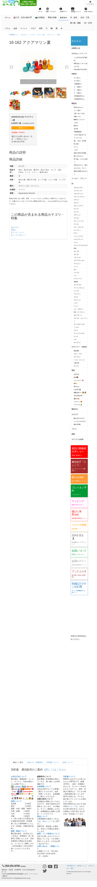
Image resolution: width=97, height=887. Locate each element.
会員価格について (44, 786)
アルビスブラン (78, 187)
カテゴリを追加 (77, 439)
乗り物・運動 (75, 23)
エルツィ (76, 203)
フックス (76, 291)
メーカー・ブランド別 (37, 35)
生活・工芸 (84, 17)
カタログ (75, 414)
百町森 (76, 282)
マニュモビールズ (79, 324)
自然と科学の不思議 (80, 153)
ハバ (75, 275)
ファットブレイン (79, 288)
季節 (73, 370)
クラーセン (77, 357)
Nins (58, 35)
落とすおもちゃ (78, 156)
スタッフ (72, 806)
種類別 (74, 103)
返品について (42, 816)
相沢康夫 (76, 351)
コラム (7, 28)
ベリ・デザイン (78, 309)
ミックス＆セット (19, 235)
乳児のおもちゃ (78, 107)
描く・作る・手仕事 (80, 141)
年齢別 (74, 74)
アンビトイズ (78, 190)
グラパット (51, 35)
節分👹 (76, 377)
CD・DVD (88, 23)
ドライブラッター (79, 260)
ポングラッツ (78, 315)
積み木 (76, 125)
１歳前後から (78, 84)
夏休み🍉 (77, 398)
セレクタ (76, 251)
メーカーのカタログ (80, 421)
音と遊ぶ (76, 144)
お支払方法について (19, 776)
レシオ (76, 336)
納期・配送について (19, 831)
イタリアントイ (78, 194)
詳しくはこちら (54, 769)
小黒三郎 (76, 363)
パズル (76, 150)
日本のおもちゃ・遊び (80, 165)
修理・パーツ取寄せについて (48, 834)
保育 (41, 28)
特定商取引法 (71, 866)
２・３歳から (78, 87)
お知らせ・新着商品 (35, 762)
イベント (23, 28)
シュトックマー (78, 236)
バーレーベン (78, 278)
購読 (72, 868)
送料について (16, 801)
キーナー (76, 209)
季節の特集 (52, 17)
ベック (76, 306)
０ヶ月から (77, 78)
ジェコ (76, 242)
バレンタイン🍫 (79, 380)
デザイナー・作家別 (79, 347)
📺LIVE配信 (40, 17)
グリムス (76, 218)
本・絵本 (73, 17)
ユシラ (76, 330)
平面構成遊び (78, 132)
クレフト (76, 212)
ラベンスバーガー (79, 333)
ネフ (75, 269)
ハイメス (76, 272)
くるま (76, 122)
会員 (15, 28)
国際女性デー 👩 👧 (80, 392)
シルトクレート (78, 239)
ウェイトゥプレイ (79, 196)
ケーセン (76, 224)
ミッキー (76, 327)
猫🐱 (75, 383)
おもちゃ (63, 17)
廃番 (73, 434)
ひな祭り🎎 (77, 389)
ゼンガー (76, 254)
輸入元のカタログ (79, 418)
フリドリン (77, 294)
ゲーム (76, 147)
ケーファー (77, 230)
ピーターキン (78, 285)
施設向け (75, 409)
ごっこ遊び (77, 110)
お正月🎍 (77, 374)
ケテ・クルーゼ (78, 227)
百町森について (52, 762)
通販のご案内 (18, 762)
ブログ (33, 28)
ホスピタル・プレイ (80, 168)
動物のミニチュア (79, 119)
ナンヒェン (77, 263)
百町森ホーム (13, 35)
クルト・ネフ (78, 354)
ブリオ (76, 297)
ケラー (76, 233)
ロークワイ (77, 342)
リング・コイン (18, 232)
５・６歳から (78, 93)
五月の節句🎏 (78, 395)
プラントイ (77, 300)
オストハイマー (78, 206)
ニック (76, 266)
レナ (75, 339)
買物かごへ (22, 128)
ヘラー (76, 303)
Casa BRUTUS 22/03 (80, 69)
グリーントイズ (78, 221)
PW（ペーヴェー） (80, 312)
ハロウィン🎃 (78, 401)
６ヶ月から (77, 81)
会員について (67, 762)
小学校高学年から (79, 99)
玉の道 (76, 128)
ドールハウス (78, 138)
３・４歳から (78, 90)
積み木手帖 (77, 424)
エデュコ (76, 200)
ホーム (7, 17)
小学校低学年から (79, 96)
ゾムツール (77, 257)
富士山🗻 (77, 386)
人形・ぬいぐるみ (79, 113)
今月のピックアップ (79, 53)
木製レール (77, 116)
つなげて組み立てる (80, 135)
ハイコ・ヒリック (79, 360)
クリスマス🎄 (78, 404)
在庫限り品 (76, 48)
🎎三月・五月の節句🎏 (22, 17)
